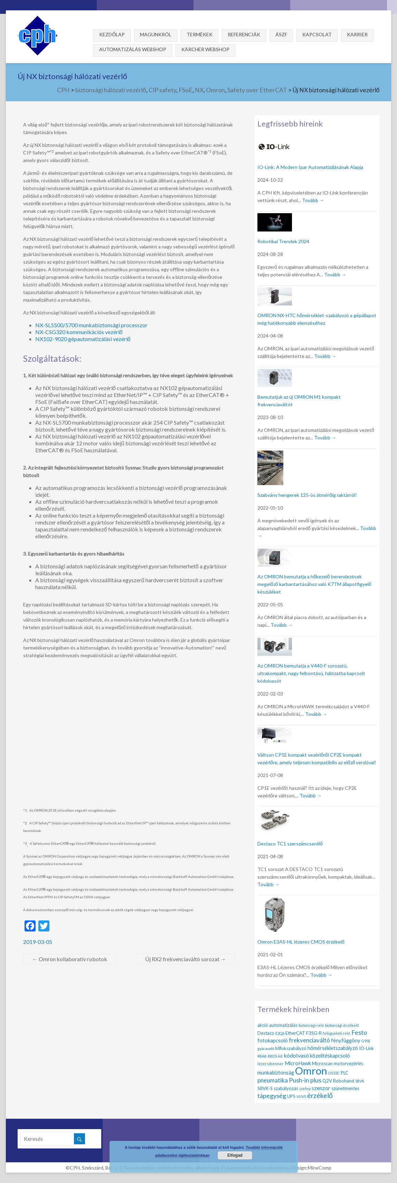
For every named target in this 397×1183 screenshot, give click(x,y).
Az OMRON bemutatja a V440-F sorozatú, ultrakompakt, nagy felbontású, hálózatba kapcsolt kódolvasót (311, 673)
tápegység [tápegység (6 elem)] (271, 1095)
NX (199, 90)
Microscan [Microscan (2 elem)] (322, 1063)
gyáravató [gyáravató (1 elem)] (265, 1048)
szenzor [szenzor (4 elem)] (321, 1088)
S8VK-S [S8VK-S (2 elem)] (265, 1088)
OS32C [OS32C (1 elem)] (334, 1073)
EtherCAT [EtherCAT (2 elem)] (295, 1033)
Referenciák (244, 34)
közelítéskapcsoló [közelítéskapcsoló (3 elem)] (330, 1055)
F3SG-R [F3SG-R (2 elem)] (314, 1033)
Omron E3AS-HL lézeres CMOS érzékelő (300, 942)
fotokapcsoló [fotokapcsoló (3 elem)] (272, 1040)
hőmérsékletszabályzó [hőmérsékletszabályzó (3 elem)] (333, 1048)
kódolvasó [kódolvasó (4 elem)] (296, 1055)
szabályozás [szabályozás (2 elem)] (286, 1088)
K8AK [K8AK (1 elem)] (262, 1056)
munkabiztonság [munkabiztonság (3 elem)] (275, 1072)
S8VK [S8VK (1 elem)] (359, 1081)
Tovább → (313, 200)
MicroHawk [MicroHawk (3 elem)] (298, 1063)
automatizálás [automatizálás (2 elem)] (283, 1025)
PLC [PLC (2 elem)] (344, 1073)
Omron (215, 90)
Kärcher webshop (205, 49)
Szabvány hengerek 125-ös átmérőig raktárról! (307, 495)
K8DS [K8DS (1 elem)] (272, 1056)
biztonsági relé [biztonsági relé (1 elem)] (311, 1025)
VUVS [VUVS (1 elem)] (301, 1096)
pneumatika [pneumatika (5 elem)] (272, 1080)
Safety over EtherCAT (257, 90)
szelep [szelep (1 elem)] (305, 1088)
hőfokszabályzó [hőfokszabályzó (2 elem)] (290, 1048)
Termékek (199, 34)
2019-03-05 (37, 941)
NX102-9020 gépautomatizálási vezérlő (83, 338)
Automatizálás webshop (132, 49)
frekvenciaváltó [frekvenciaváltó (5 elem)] (309, 1040)
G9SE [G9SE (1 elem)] (365, 1041)
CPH (63, 90)
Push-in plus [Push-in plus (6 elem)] (305, 1080)
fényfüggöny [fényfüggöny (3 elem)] (345, 1040)
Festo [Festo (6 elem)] (359, 1032)
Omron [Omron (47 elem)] (311, 1070)
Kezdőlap (112, 34)
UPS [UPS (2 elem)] (291, 1096)
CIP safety (162, 90)
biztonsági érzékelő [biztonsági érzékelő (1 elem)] (342, 1025)
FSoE (185, 90)
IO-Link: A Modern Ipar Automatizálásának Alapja (310, 167)
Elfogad (235, 1155)
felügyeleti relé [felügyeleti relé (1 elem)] (336, 1033)
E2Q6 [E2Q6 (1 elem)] (279, 1033)
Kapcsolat (317, 34)
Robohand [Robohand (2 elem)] (343, 1080)
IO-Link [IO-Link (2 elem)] (366, 1048)
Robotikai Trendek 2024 (283, 241)
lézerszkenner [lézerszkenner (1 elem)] (270, 1063)
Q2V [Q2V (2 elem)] (327, 1080)
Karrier (357, 34)
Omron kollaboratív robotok (69, 959)
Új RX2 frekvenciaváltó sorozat (185, 959)
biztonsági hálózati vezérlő (110, 90)
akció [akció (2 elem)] (262, 1025)
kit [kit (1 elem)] (280, 1056)
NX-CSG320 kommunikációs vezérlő (79, 332)
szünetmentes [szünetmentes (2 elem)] (345, 1088)
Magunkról (155, 34)
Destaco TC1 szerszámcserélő (290, 843)
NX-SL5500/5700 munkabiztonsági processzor (91, 325)
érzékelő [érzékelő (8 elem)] (320, 1095)
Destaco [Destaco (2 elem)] (265, 1033)
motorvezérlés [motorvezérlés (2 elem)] (348, 1063)
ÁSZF (281, 34)
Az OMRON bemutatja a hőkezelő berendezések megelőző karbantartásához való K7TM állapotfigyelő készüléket (314, 584)
